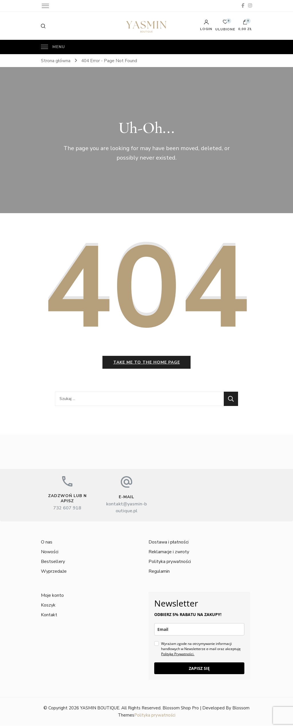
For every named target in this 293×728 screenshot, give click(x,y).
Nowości (49, 554)
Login (206, 25)
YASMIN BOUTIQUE (99, 710)
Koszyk (48, 607)
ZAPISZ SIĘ (199, 670)
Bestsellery (53, 564)
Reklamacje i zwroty (169, 554)
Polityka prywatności (170, 564)
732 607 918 (67, 510)
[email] (199, 631)
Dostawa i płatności (169, 544)
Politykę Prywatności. (177, 656)
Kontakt (49, 617)
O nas (46, 544)
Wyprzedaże (54, 573)
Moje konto (52, 597)
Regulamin (159, 573)
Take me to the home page (146, 364)
